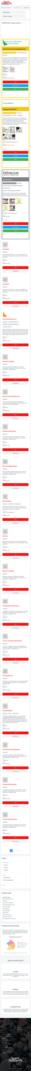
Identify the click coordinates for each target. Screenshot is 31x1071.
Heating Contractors (7, 916)
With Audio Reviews (9, 880)
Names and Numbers (6, 7)
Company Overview (6, 1024)
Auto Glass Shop (6, 906)
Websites (4, 1038)
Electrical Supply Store (7, 898)
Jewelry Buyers (6, 908)
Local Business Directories (7, 1034)
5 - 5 (5, 221)
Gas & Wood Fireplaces (7, 902)
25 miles (6, 865)
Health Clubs (5, 912)
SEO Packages (4, 1045)
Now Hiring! (4, 1025)
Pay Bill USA (19, 1027)
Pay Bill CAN (19, 1029)
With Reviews (7, 877)
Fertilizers (4, 900)
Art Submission (20, 1025)
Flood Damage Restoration (8, 904)
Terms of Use (19, 1068)
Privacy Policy (12, 1068)
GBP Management (5, 1042)
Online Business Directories (7, 1036)
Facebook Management (6, 1051)
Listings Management (6, 1040)
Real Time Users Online (6, 1053)
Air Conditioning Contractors (9, 918)
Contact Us (4, 1027)
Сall (15, 82)
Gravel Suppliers (6, 910)
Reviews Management (6, 1043)
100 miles (6, 870)
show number (11, 78)
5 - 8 (5, 149)
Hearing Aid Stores (6, 914)
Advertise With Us (21, 1024)
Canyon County (17, 7)
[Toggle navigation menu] (29, 2)
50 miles (6, 867)
